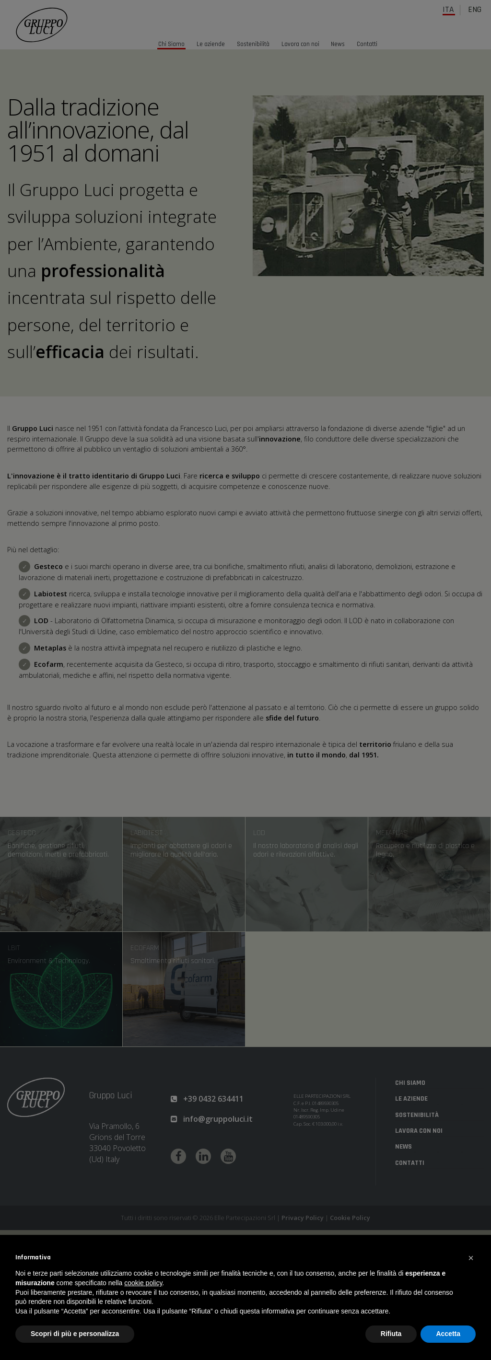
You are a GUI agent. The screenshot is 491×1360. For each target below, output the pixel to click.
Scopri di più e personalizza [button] (75, 1333)
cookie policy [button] (143, 1283)
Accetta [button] (448, 1333)
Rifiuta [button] (391, 1333)
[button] (471, 1258)
